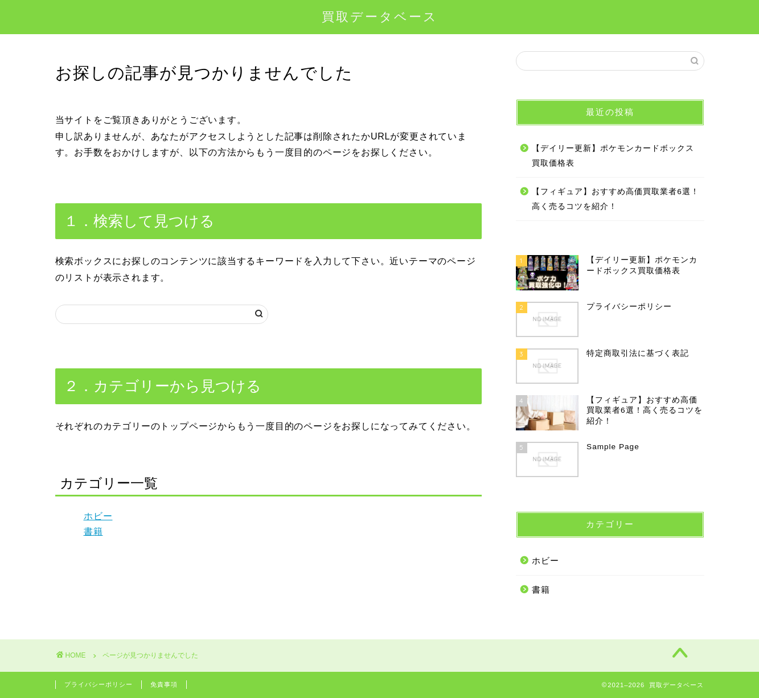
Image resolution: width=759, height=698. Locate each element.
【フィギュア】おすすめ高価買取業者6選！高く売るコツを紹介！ (615, 199)
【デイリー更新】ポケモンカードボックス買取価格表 (613, 155)
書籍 (93, 531)
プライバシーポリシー (98, 684)
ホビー (98, 516)
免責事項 (164, 684)
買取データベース (380, 16)
